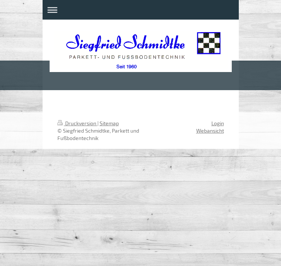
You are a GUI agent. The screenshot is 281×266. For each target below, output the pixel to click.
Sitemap (109, 123)
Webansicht (210, 130)
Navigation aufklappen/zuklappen (140, 10)
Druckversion (77, 123)
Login (217, 123)
